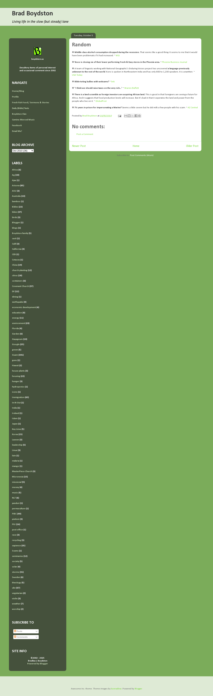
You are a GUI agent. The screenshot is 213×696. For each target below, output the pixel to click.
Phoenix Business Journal (174, 62)
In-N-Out (16, 403)
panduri (16, 503)
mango (15, 466)
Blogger (16, 222)
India (14, 408)
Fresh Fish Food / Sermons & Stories (30, 102)
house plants (18, 371)
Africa (15, 170)
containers (17, 281)
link (113, 81)
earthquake (17, 302)
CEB (14, 254)
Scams (15, 551)
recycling (16, 540)
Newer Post (79, 146)
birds (14, 217)
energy (15, 318)
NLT (14, 498)
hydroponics (18, 387)
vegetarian (17, 593)
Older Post (192, 146)
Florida (15, 328)
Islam (14, 418)
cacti (14, 238)
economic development (24, 307)
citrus (15, 275)
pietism (15, 519)
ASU (14, 191)
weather (16, 604)
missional (16, 482)
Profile (15, 97)
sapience (16, 545)
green (15, 350)
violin (14, 598)
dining (15, 297)
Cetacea (16, 260)
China (14, 265)
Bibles (15, 207)
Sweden (16, 577)
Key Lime (16, 429)
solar (14, 567)
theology (16, 583)
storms (15, 572)
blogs (15, 228)
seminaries (17, 556)
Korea (15, 434)
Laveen (15, 440)
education (17, 313)
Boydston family (20, 233)
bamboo (16, 201)
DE (13, 291)
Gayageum (17, 339)
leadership (17, 445)
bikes (14, 212)
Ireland (15, 413)
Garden (15, 334)
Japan (15, 424)
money (15, 487)
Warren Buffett (131, 88)
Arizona (16, 185)
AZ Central (193, 107)
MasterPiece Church (22, 471)
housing (16, 376)
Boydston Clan (19, 114)
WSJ (118, 55)
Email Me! (17, 131)
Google (16, 344)
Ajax (14, 180)
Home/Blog (18, 91)
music (15, 493)
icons (14, 392)
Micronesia (17, 477)
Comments (21, 637)
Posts (18, 631)
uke (14, 588)
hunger (15, 381)
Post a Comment (84, 134)
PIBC (14, 514)
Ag (13, 175)
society (15, 561)
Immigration (18, 397)
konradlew (116, 689)
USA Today (77, 75)
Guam (15, 355)
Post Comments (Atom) (142, 155)
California (16, 249)
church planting (19, 270)
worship (16, 609)
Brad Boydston (32, 13)
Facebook (17, 125)
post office (17, 530)
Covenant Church (20, 286)
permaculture (18, 508)
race (14, 535)
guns (14, 360)
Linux (14, 450)
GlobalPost (101, 101)
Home (136, 146)
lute (14, 456)
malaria (15, 461)
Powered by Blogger (37, 664)
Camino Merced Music (23, 120)
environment (18, 323)
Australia (16, 196)
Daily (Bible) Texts (20, 108)
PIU (14, 524)
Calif (14, 244)
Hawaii (15, 365)
